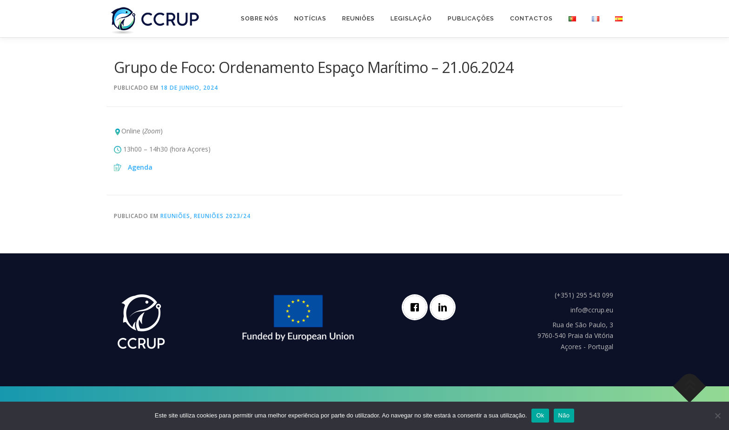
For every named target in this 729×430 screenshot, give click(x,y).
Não (564, 415)
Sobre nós (259, 18)
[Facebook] (417, 307)
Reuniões (358, 18)
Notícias (310, 18)
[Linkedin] (445, 307)
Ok (540, 415)
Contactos (531, 18)
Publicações (471, 18)
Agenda (140, 167)
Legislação (411, 18)
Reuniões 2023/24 (222, 216)
